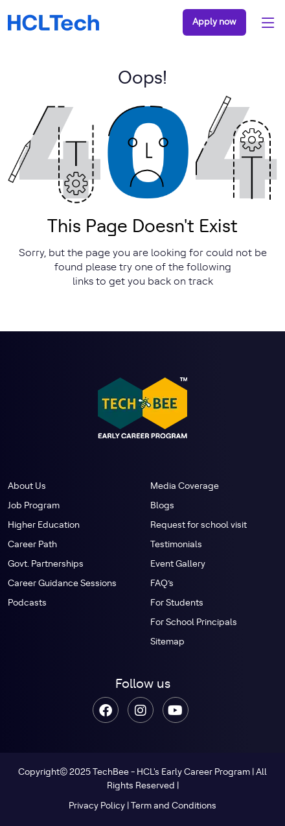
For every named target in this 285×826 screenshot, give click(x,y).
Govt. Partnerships (46, 564)
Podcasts (27, 603)
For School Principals (193, 622)
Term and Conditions (173, 805)
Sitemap (167, 641)
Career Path (32, 544)
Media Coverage (184, 486)
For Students (176, 603)
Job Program (34, 505)
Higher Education (44, 525)
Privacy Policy (97, 805)
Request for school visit (198, 525)
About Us (27, 486)
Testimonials (176, 544)
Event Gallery (177, 564)
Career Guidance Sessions (62, 583)
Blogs (162, 505)
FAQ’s (162, 583)
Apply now (214, 22)
